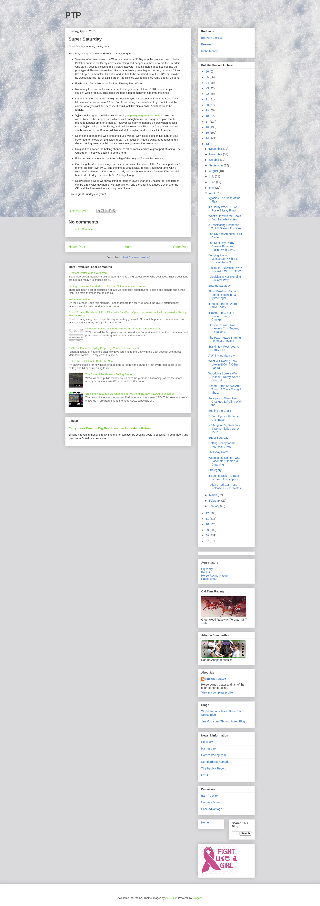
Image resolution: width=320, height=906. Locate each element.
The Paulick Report (213, 768)
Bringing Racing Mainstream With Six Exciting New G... (223, 259)
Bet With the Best (212, 37)
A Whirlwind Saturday (222, 355)
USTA (205, 775)
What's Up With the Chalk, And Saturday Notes (225, 217)
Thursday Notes (218, 452)
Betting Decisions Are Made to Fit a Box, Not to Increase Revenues (108, 286)
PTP (73, 15)
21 (208, 99)
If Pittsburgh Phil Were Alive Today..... (222, 305)
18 (208, 116)
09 (208, 530)
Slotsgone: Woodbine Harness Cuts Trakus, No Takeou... (223, 329)
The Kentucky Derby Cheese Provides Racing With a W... (221, 246)
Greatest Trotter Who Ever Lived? (88, 272)
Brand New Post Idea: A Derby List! (223, 348)
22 (208, 93)
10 (208, 524)
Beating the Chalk (219, 410)
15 (208, 132)
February (215, 500)
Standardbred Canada (215, 761)
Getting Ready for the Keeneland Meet (222, 444)
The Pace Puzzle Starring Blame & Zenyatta (224, 339)
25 (208, 77)
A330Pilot (171, 897)
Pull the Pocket (215, 679)
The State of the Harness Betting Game (108, 374)
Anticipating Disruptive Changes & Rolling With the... (225, 402)
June (212, 182)
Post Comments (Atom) (136, 257)
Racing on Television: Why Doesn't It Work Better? (225, 269)
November (216, 154)
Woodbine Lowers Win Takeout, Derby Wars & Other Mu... (224, 377)
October (214, 159)
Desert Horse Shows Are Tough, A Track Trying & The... (224, 389)
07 (208, 541)
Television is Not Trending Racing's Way (224, 278)
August (214, 171)
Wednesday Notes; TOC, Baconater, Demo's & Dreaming (224, 461)
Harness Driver (210, 802)
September (216, 165)
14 (208, 138)
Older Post (180, 247)
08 (208, 535)
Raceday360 (209, 578)
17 (208, 121)
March (213, 495)
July (212, 176)
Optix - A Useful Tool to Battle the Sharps (93, 361)
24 (208, 82)
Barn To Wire (209, 795)
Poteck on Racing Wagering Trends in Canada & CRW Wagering (123, 328)
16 (208, 127)
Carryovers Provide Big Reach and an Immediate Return (110, 428)
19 (208, 110)
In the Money (209, 51)
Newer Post (77, 247)
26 (208, 71)
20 (208, 105)
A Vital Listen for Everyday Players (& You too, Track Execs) (104, 348)
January (214, 506)
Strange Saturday (219, 285)
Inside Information (79, 299)
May (212, 187)
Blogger (197, 897)
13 (208, 143)
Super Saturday (218, 437)
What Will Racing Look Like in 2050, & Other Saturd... (223, 364)
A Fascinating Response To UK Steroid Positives (224, 226)
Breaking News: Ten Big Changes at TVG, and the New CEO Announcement (130, 393)
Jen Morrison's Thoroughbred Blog (223, 721)
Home (129, 247)
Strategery (215, 470)
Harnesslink (208, 748)
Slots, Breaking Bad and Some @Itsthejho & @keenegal (223, 295)
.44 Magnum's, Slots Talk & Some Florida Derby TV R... (224, 429)
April (212, 193)
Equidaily (207, 569)
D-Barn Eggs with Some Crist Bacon (223, 418)
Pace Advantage (211, 809)
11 (208, 518)
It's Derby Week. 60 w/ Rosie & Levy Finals (222, 208)
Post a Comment (83, 229)
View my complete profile (217, 692)
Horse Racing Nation (214, 575)
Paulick (205, 572)
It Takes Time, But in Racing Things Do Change (221, 316)
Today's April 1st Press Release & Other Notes (224, 486)
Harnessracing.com (213, 755)
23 (208, 88)
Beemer (206, 44)
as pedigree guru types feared (144, 115)
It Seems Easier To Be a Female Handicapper (223, 477)
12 (208, 513)
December (216, 148)
